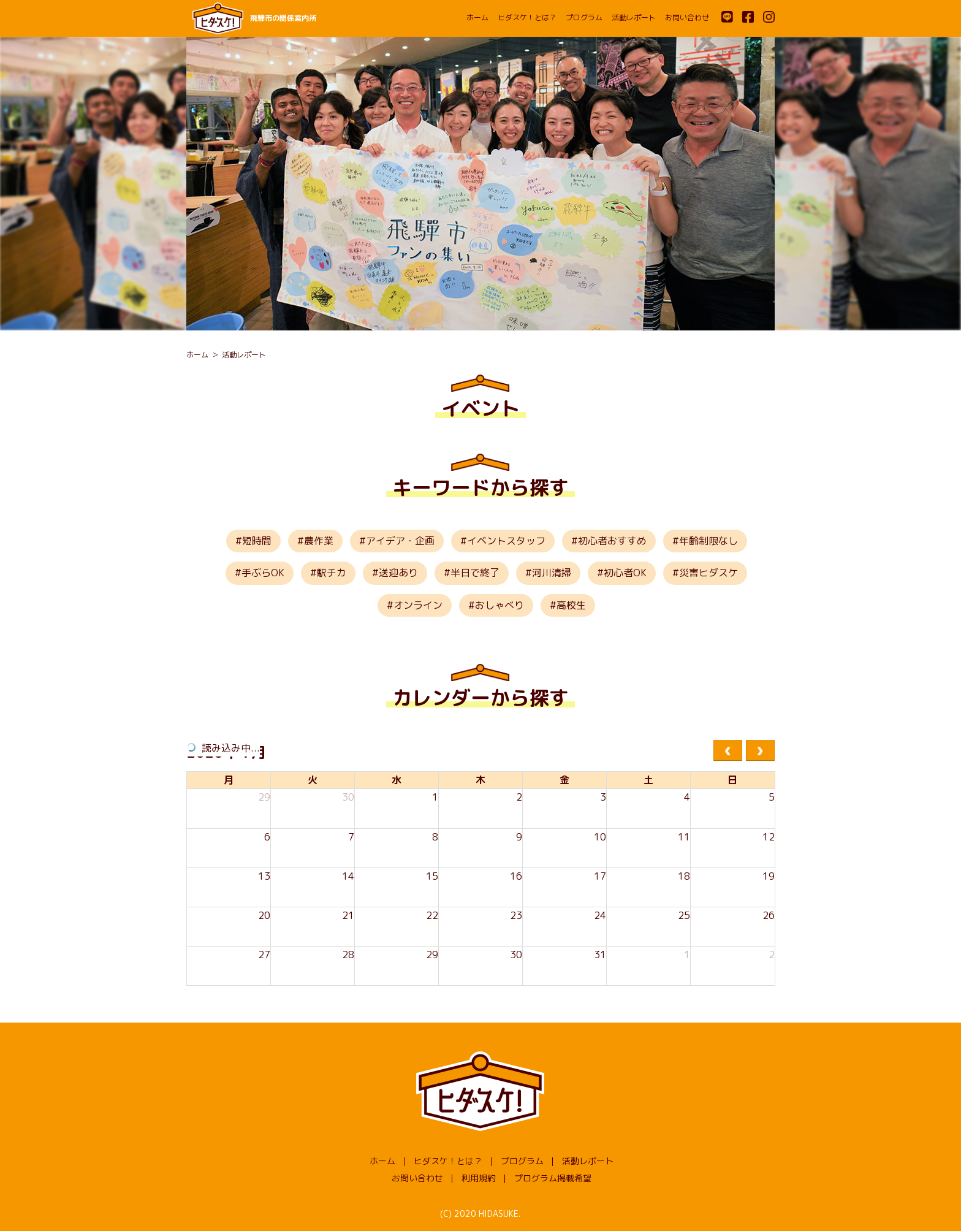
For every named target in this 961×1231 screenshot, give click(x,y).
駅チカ (331, 572)
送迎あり (398, 572)
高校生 (571, 605)
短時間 (257, 540)
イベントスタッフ (506, 540)
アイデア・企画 (400, 540)
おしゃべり (499, 605)
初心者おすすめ (612, 540)
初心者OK (625, 572)
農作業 (318, 540)
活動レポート (634, 17)
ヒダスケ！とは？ (527, 17)
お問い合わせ (687, 17)
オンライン (418, 605)
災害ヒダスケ (708, 572)
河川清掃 (551, 572)
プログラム (584, 17)
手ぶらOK (262, 572)
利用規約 (479, 1178)
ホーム (477, 17)
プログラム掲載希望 (552, 1178)
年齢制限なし (708, 540)
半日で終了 (474, 572)
